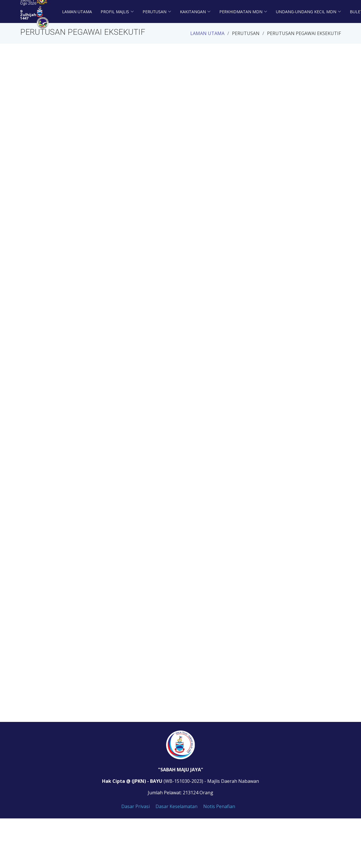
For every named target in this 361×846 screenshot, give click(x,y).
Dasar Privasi (135, 806)
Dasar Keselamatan (176, 806)
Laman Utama (77, 11)
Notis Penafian (219, 806)
